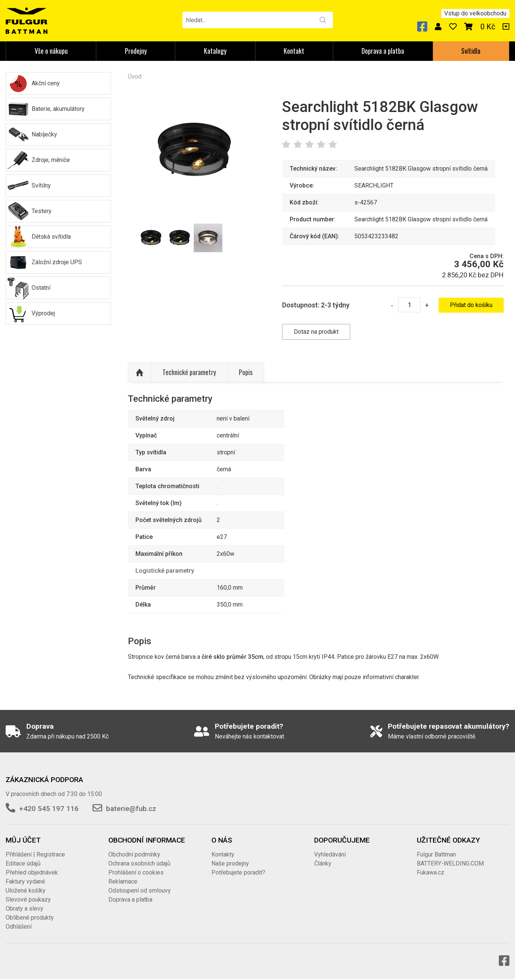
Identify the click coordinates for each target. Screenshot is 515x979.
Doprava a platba (383, 51)
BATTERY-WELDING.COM (450, 863)
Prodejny (136, 51)
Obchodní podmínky (134, 854)
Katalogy (215, 51)
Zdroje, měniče (51, 159)
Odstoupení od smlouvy (139, 890)
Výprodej (43, 313)
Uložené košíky (26, 890)
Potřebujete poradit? (238, 872)
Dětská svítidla (51, 236)
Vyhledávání (330, 854)
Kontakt (294, 51)
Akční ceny (46, 83)
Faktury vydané (25, 881)
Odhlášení (19, 926)
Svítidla (470, 51)
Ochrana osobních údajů (139, 863)
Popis (245, 372)
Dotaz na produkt (316, 331)
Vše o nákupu (51, 51)
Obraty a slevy (24, 908)
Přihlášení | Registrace (35, 854)
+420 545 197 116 (49, 808)
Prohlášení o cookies (136, 872)
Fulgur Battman (436, 854)
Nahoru (139, 372)
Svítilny (41, 185)
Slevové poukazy (28, 899)
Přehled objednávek (32, 872)
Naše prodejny (230, 863)
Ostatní (41, 287)
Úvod (134, 76)
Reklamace (122, 881)
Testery (42, 211)
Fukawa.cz (430, 872)
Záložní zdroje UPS (57, 262)
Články (322, 863)
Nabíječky (44, 134)
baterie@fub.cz (131, 808)
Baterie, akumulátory (58, 108)
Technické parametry (189, 372)
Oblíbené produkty (30, 917)
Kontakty (222, 854)
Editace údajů (23, 863)
